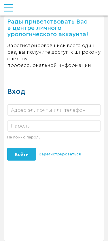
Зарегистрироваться (60, 154)
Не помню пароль (24, 137)
